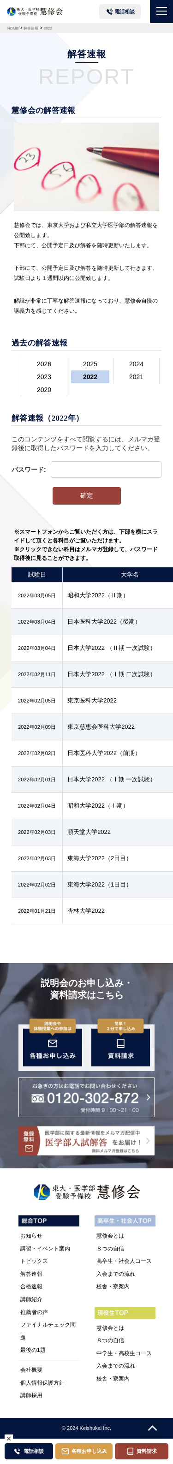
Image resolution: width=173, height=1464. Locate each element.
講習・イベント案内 (45, 1248)
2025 (90, 364)
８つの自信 (110, 1248)
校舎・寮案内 (113, 1286)
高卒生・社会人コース (124, 1261)
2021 (136, 377)
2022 (90, 377)
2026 (44, 364)
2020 (44, 389)
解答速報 (31, 1274)
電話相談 (124, 11)
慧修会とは (110, 1235)
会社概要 (31, 1370)
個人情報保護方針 (42, 1383)
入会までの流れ (115, 1274)
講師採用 (31, 1395)
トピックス (34, 1261)
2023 (44, 377)
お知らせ (31, 1235)
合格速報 (31, 1286)
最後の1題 (33, 1350)
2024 (136, 364)
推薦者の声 (34, 1312)
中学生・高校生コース (124, 1353)
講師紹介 (31, 1299)
